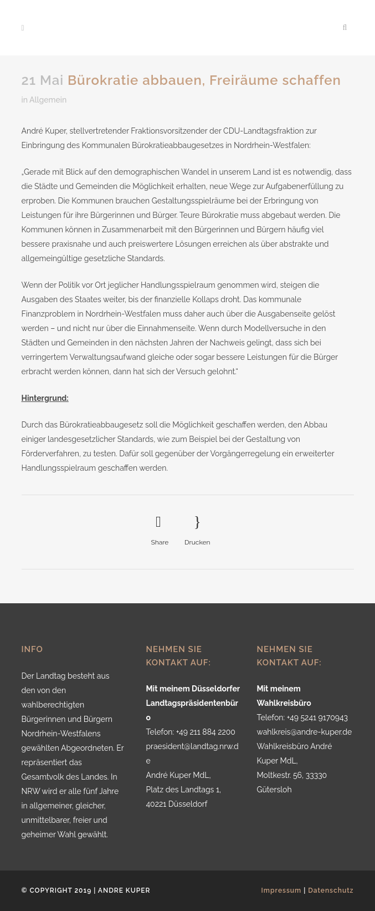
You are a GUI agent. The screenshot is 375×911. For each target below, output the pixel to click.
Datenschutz (330, 890)
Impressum (281, 890)
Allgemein (47, 99)
